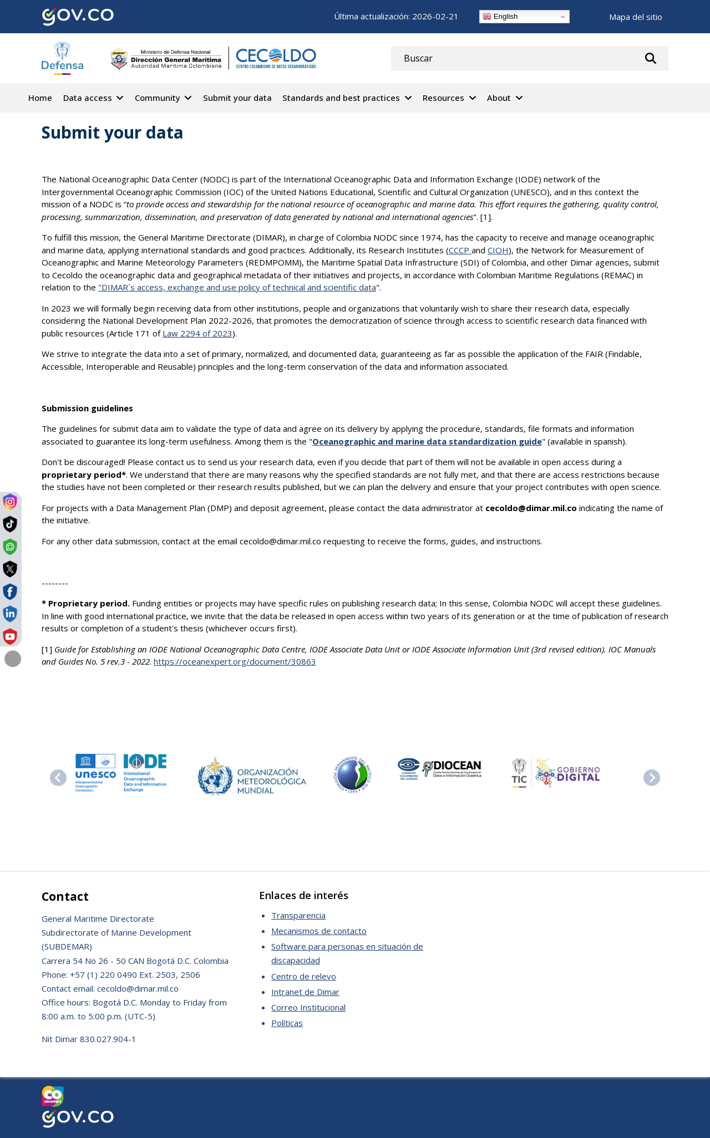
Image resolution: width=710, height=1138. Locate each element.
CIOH (498, 250)
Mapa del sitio (635, 16)
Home (40, 97)
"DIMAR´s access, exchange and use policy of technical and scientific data (237, 287)
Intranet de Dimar (305, 991)
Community (157, 97)
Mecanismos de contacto (319, 930)
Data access (87, 97)
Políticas (287, 1022)
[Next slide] (651, 777)
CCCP (460, 250)
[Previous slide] (58, 777)
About (499, 97)
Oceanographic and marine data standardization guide (427, 441)
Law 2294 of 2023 (197, 333)
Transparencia (298, 915)
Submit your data (237, 97)
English (500, 16)
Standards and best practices (341, 97)
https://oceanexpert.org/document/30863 (235, 661)
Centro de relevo (303, 976)
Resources (443, 97)
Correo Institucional (308, 1007)
